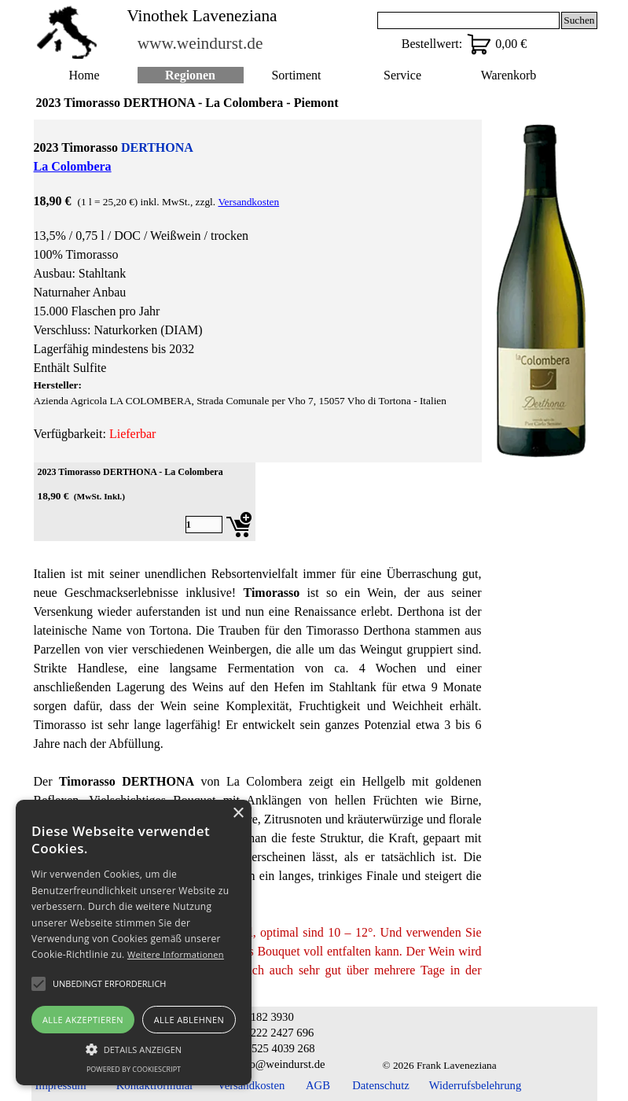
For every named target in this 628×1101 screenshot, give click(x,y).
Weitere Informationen (175, 954)
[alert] (134, 942)
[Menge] (203, 524)
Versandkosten (248, 202)
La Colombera (73, 166)
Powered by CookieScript (133, 1069)
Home (83, 75)
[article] (144, 501)
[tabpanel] (258, 291)
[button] (133, 1047)
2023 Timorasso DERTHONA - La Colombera (130, 471)
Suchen (579, 20)
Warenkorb (509, 75)
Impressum (60, 1085)
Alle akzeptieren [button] (82, 1020)
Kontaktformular (155, 1085)
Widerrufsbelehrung (475, 1085)
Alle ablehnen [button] (189, 1020)
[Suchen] (468, 20)
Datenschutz (380, 1085)
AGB (318, 1085)
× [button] (238, 813)
